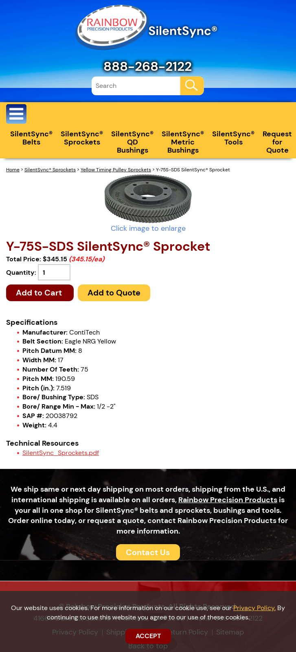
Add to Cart (40, 292)
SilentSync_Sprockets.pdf (60, 453)
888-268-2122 (147, 66)
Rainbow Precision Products (227, 500)
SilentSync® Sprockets (82, 138)
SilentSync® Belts (31, 138)
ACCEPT (148, 636)
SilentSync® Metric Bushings (183, 142)
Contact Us (148, 552)
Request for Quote (277, 142)
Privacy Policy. (254, 608)
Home (13, 169)
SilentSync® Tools (233, 138)
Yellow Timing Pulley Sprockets (116, 169)
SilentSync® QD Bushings (132, 142)
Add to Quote (114, 292)
